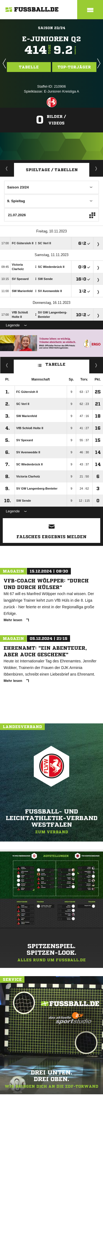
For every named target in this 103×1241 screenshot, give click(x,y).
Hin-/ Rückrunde (96, 365)
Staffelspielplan (96, 168)
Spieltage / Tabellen (52, 170)
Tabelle (29, 67)
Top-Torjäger (74, 67)
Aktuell (7, 168)
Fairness (7, 365)
